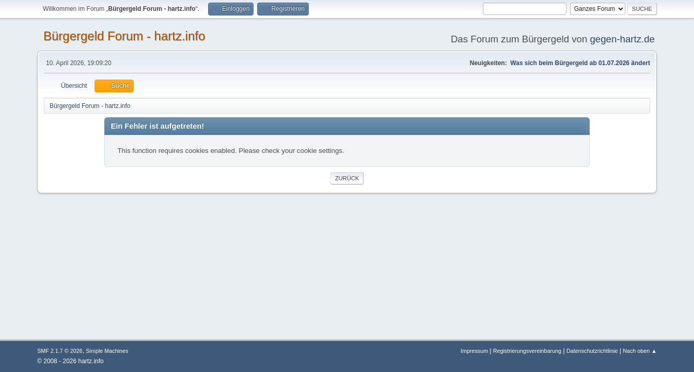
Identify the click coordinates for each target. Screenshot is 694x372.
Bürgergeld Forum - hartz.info (124, 36)
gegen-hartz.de (622, 39)
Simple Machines (107, 351)
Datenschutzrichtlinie (592, 351)
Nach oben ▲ (640, 351)
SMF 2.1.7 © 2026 (60, 351)
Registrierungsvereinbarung (527, 351)
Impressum (475, 351)
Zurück (347, 178)
